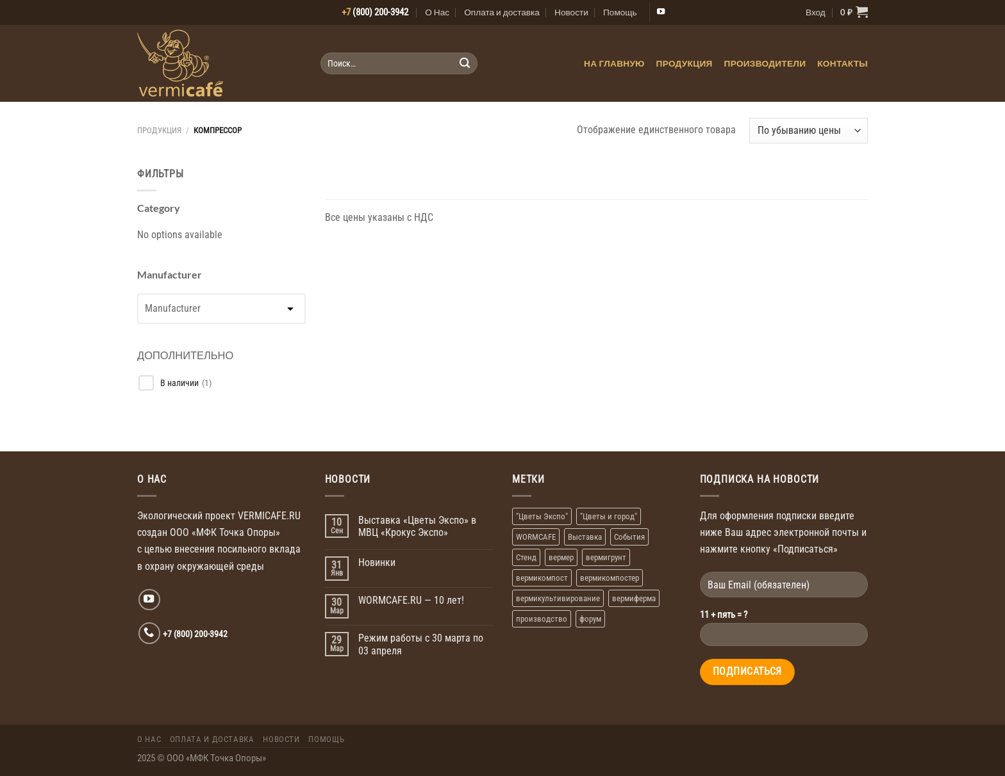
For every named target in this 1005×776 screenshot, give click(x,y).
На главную (614, 63)
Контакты (842, 63)
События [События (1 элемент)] (629, 537)
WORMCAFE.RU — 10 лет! (411, 600)
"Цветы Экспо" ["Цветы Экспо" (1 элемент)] (542, 516)
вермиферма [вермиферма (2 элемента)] (634, 598)
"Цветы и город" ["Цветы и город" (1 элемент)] (608, 516)
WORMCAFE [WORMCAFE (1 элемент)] (536, 537)
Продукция (684, 63)
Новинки (376, 562)
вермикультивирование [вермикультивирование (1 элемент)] (558, 598)
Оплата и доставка (502, 12)
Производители (765, 63)
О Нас (437, 12)
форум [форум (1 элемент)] (590, 619)
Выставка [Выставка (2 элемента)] (585, 537)
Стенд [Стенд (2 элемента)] (526, 557)
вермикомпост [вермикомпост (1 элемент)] (542, 578)
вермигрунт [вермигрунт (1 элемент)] (606, 557)
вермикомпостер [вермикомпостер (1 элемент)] (609, 578)
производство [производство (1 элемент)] (541, 619)
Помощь (620, 12)
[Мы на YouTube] (661, 12)
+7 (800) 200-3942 (195, 634)
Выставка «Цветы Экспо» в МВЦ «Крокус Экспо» (417, 526)
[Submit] (465, 64)
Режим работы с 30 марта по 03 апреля (420, 644)
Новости (571, 12)
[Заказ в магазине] (808, 130)
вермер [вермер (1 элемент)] (561, 557)
